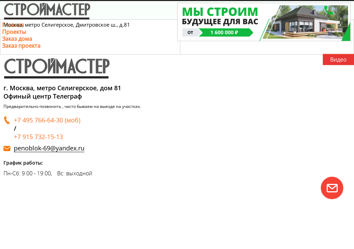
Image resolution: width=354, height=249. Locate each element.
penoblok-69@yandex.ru (49, 148)
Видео (338, 59)
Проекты (14, 32)
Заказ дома (17, 39)
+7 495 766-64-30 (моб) (47, 120)
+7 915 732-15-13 (38, 136)
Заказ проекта (21, 45)
